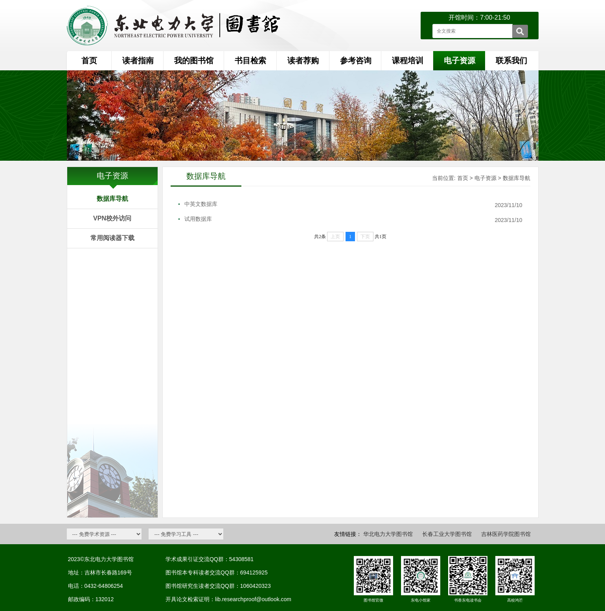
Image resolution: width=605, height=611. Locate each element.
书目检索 (250, 60)
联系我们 (511, 60)
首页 (89, 60)
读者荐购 (303, 60)
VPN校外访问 (112, 218)
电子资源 (485, 178)
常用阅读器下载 (112, 238)
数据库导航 (112, 198)
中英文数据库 (200, 204)
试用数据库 (198, 219)
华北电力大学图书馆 (388, 534)
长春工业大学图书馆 (447, 534)
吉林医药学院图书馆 (506, 534)
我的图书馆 (193, 60)
